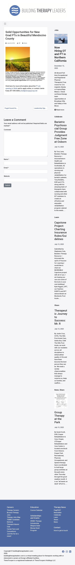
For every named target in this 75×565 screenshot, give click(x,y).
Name (6, 159)
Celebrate (58, 117)
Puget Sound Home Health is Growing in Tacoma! (11, 108)
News (25, 43)
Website (7, 176)
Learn (56, 217)
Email (6, 168)
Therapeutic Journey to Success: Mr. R (60, 317)
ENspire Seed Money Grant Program (35, 528)
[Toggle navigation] (5, 24)
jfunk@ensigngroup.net (28, 91)
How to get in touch (61, 531)
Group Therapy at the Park (59, 417)
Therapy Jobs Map (13, 517)
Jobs (56, 30)
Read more (59, 110)
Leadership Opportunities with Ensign (41, 108)
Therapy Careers (13, 510)
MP (19, 43)
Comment (7, 130)
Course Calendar (36, 510)
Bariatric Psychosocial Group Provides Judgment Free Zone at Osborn (60, 131)
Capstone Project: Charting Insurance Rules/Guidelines (60, 231)
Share (56, 305)
